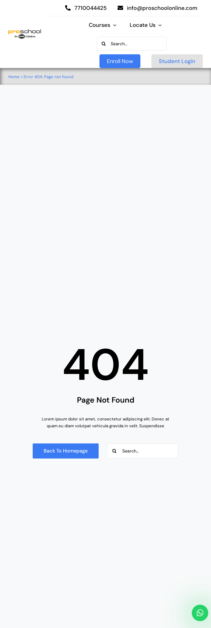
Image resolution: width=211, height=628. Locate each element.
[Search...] (132, 43)
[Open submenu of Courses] (113, 25)
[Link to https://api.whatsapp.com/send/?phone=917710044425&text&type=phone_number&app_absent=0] (200, 613)
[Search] (103, 43)
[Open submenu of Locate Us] (159, 25)
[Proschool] (24, 31)
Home (14, 77)
